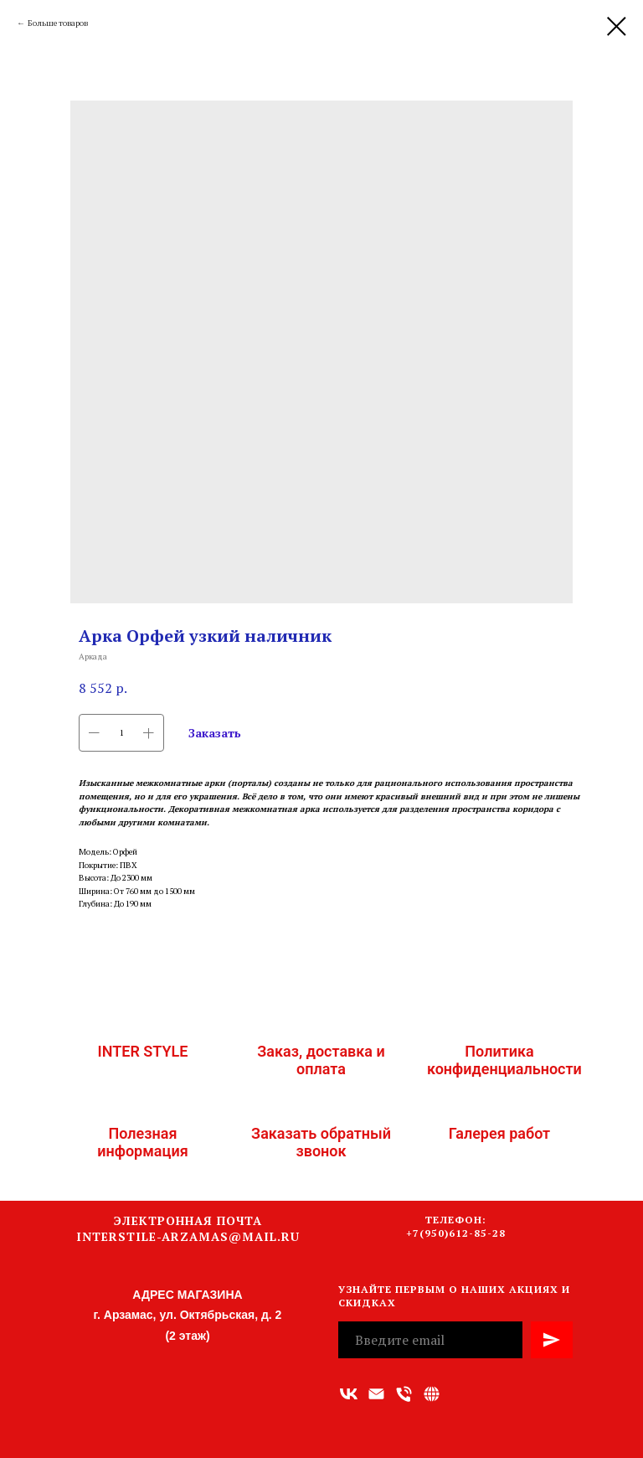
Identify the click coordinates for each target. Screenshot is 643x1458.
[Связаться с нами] (431, 1393)
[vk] (348, 1393)
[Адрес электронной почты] (376, 1393)
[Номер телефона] (404, 1393)
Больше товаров (58, 23)
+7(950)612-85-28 (456, 1233)
